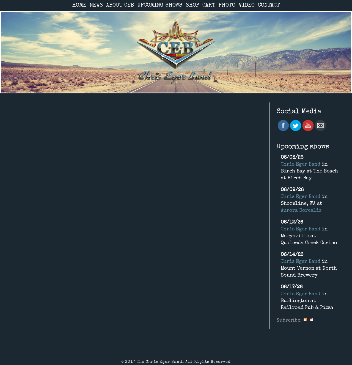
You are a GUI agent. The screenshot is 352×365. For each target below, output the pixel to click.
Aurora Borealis (301, 210)
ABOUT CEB (120, 5)
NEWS (96, 5)
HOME (79, 5)
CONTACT (269, 5)
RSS (305, 319)
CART (208, 5)
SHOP (192, 5)
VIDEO (247, 5)
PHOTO (227, 5)
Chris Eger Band (300, 164)
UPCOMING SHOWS (159, 5)
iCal (311, 319)
